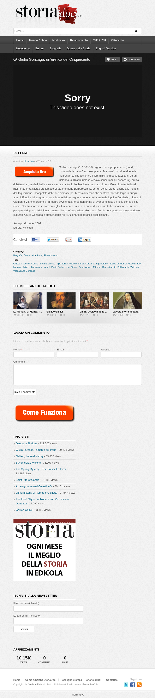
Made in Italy (134, 263)
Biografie (55, 48)
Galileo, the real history (29, 456)
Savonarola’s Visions (28, 462)
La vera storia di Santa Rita (129, 311)
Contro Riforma (39, 263)
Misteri (26, 267)
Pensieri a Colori (91, 684)
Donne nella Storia (78, 48)
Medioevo (58, 40)
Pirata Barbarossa (60, 267)
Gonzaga (89, 263)
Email (60, 349)
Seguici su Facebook (132, 684)
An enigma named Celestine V (34, 486)
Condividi (134, 59)
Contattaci (112, 680)
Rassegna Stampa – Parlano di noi (81, 680)
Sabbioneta (123, 267)
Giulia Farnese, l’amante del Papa (36, 449)
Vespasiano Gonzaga (24, 271)
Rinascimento (79, 40)
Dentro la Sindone (26, 443)
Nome (17, 349)
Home (20, 40)
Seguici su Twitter (126, 684)
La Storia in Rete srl (35, 684)
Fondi (81, 263)
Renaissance (85, 267)
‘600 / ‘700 (99, 40)
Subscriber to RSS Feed (139, 684)
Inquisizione (102, 263)
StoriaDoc (29, 161)
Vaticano (134, 267)
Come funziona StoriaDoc (40, 680)
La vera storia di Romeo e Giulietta (36, 492)
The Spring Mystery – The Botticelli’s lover (41, 469)
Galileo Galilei (55, 311)
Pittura (74, 267)
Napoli (47, 267)
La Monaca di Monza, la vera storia (33, 311)
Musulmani (36, 267)
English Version (106, 48)
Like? (114, 59)
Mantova (17, 267)
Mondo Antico (38, 40)
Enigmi (39, 48)
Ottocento (117, 40)
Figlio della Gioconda (66, 263)
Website (105, 349)
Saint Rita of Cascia (28, 479)
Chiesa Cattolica (21, 263)
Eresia (51, 263)
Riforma (97, 267)
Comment (19, 361)
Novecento (23, 48)
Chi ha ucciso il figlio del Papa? (98, 311)
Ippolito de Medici (118, 263)
